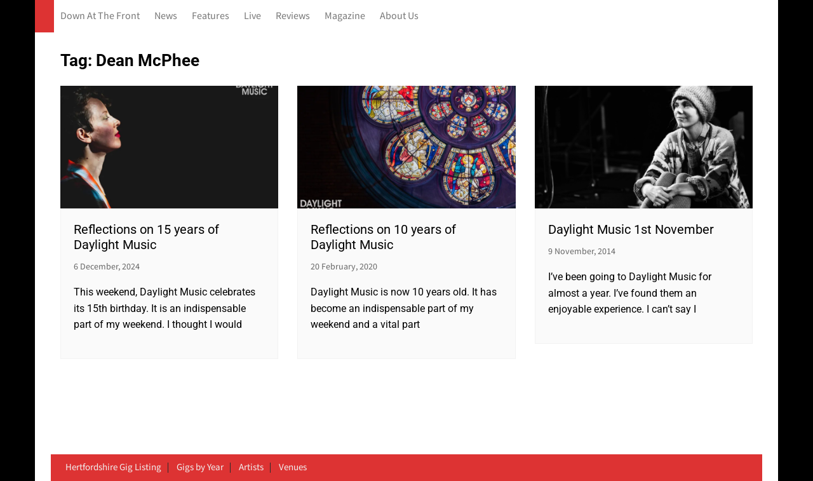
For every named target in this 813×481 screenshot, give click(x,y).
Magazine (345, 16)
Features (210, 16)
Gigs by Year (200, 468)
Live (252, 16)
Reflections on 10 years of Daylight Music (383, 237)
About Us (399, 16)
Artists (251, 468)
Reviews (293, 16)
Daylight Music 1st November (631, 229)
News (165, 16)
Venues (293, 468)
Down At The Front (100, 16)
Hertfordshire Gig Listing (113, 468)
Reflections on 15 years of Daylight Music (146, 237)
